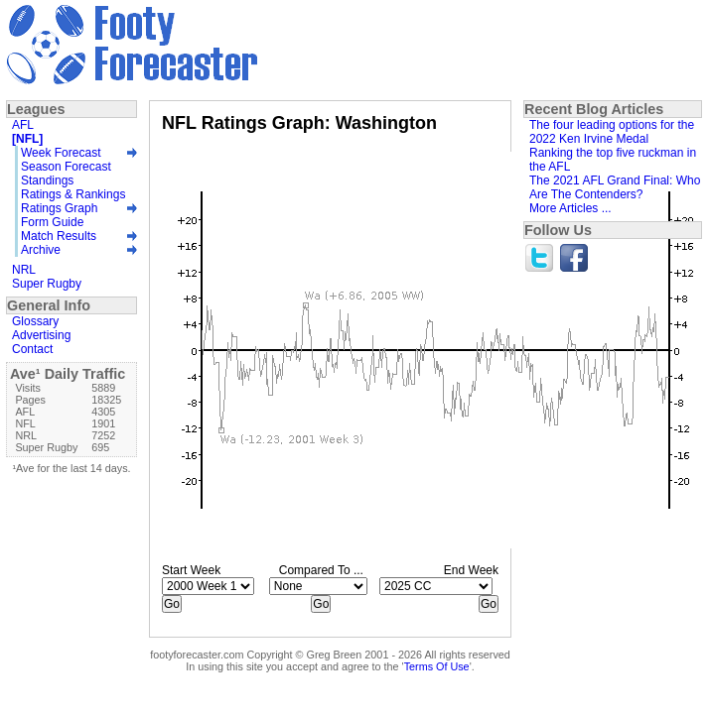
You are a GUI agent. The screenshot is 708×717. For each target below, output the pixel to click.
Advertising (41, 335)
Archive (41, 250)
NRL (24, 270)
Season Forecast (66, 167)
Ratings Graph (59, 208)
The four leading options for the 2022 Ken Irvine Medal (611, 132)
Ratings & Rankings (73, 194)
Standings (47, 180)
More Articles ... (570, 208)
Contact (32, 349)
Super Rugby (46, 284)
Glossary (35, 321)
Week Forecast (60, 153)
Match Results (58, 236)
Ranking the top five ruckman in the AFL (612, 160)
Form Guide (52, 222)
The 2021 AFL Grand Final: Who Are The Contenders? (614, 187)
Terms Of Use (437, 666)
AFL (23, 125)
